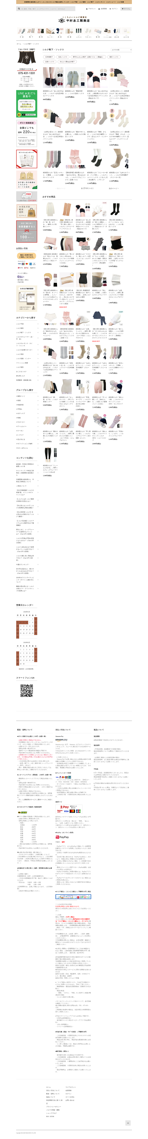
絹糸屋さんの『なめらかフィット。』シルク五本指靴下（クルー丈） (83, 366)
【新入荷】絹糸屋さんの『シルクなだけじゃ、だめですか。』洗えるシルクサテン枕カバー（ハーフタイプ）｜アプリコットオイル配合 (66, 297)
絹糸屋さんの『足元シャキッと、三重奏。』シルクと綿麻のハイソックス (53, 175)
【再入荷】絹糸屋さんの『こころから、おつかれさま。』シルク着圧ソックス (116, 223)
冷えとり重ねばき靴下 (67, 61)
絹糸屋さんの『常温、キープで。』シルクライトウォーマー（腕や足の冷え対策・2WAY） (83, 401)
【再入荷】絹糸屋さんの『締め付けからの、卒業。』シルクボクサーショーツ (50, 332)
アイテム (125, 9)
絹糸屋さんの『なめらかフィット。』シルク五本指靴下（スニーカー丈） (119, 175)
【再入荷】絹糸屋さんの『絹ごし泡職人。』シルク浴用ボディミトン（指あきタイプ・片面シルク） (99, 224)
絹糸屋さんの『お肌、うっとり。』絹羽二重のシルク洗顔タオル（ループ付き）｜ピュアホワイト (83, 333)
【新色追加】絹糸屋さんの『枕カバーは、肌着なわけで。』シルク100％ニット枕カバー (50, 257)
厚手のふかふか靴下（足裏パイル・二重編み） (88, 57)
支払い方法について (53, 1090)
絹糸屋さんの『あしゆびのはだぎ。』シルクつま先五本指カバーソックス (53, 93)
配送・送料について (53, 1094)
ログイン (115, 8)
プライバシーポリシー (53, 1106)
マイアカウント (71, 1087)
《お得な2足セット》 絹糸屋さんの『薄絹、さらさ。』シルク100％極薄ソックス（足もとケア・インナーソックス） (119, 136)
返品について (50, 1097)
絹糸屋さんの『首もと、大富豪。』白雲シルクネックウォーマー (99, 293)
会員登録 (104, 8)
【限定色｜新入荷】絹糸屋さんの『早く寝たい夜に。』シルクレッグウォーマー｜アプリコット (66, 224)
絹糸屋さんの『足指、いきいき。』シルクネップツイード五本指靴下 (66, 366)
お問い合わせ (70, 1100)
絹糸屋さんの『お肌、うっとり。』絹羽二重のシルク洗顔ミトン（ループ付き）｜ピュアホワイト (66, 436)
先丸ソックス (62, 57)
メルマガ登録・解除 (53, 1110)
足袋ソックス (49, 61)
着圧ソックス (114, 57)
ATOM (52, 1116)
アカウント (92, 8)
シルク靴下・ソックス (31, 44)
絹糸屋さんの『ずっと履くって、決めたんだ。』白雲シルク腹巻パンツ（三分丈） (99, 400)
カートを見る (70, 1097)
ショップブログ (51, 1113)
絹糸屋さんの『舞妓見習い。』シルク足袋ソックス (74, 92)
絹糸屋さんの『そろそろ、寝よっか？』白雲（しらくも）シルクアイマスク (83, 257)
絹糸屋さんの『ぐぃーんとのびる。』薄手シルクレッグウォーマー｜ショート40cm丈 (50, 469)
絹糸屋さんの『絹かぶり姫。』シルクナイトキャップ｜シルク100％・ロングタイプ (116, 400)
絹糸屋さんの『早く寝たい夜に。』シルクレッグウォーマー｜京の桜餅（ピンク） (83, 435)
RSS (47, 1116)
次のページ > (114, 188)
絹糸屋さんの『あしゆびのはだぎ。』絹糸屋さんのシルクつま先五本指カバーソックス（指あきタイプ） (97, 94)
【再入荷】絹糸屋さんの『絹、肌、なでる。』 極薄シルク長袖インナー (50, 223)
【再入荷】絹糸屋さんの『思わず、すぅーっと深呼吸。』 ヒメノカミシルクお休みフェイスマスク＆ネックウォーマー (50, 296)
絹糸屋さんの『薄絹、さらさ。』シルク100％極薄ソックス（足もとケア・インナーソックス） (97, 135)
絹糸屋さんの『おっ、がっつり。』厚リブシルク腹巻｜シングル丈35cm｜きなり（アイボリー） (66, 401)
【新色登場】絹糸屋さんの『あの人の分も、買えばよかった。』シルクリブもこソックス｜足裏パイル (75, 176)
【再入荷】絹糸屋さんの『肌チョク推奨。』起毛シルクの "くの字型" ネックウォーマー (116, 258)
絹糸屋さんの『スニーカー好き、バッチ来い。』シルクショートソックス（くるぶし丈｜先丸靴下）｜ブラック (97, 176)
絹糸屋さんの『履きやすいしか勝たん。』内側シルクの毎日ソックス (75, 134)
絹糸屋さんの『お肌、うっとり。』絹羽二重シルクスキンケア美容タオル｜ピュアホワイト (116, 295)
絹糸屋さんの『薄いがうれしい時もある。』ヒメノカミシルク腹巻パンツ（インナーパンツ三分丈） (66, 258)
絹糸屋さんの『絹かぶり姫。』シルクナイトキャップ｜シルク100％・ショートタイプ (99, 436)
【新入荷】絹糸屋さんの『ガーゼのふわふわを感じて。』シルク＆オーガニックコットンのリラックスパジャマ (99, 333)
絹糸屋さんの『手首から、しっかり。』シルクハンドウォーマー (116, 434)
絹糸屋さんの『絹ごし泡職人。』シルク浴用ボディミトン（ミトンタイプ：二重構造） (116, 332)
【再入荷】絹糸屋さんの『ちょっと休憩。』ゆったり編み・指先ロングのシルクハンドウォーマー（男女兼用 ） (99, 259)
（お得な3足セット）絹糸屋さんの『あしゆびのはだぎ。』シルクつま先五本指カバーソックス (53, 135)
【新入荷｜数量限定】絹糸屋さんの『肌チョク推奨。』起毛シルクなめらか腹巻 (83, 294)
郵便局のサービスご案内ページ (35, 799)
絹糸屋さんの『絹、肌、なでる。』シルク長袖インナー (50, 399)
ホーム (19, 44)
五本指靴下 (49, 57)
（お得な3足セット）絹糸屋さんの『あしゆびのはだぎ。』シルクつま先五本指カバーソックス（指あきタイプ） (119, 95)
